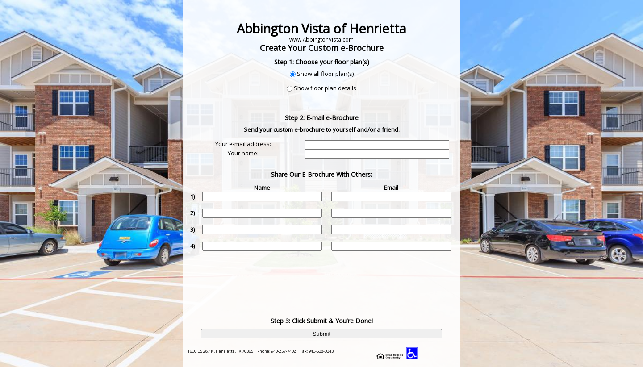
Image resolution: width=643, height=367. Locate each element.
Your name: (243, 153)
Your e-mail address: (243, 144)
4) (192, 246)
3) (192, 229)
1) (192, 196)
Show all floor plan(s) (325, 74)
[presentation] (322, 277)
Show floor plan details (325, 88)
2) (192, 213)
